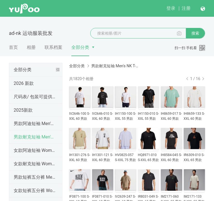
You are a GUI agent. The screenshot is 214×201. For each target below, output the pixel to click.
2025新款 (23, 110)
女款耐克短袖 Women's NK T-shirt (34, 163)
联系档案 (53, 47)
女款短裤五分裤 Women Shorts (34, 190)
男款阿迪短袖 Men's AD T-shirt (34, 123)
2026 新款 (24, 83)
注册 (186, 8)
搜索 (195, 33)
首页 (13, 47)
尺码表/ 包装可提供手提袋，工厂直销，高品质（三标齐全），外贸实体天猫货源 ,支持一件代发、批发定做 (34, 96)
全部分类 (80, 47)
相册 (31, 47)
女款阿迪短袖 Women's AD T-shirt (34, 150)
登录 (170, 8)
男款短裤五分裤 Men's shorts (34, 177)
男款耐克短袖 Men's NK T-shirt (34, 137)
